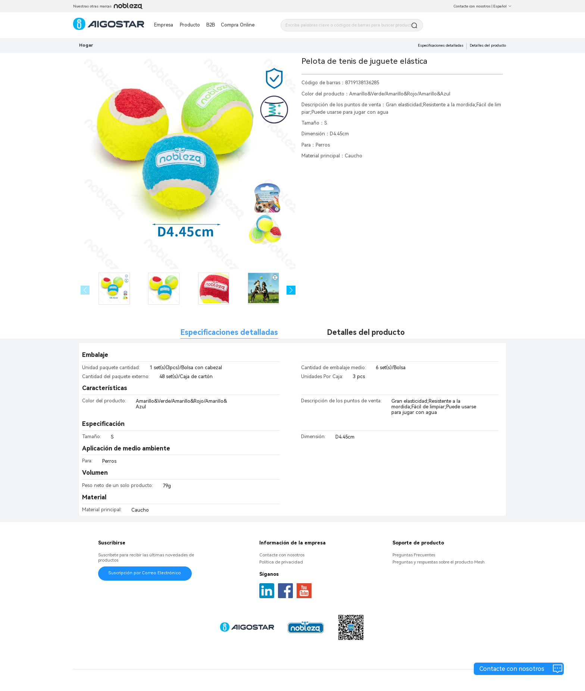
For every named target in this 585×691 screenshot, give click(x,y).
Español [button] (502, 6)
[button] (291, 290)
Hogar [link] (86, 45)
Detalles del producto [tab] (366, 332)
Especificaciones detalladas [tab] (229, 332)
